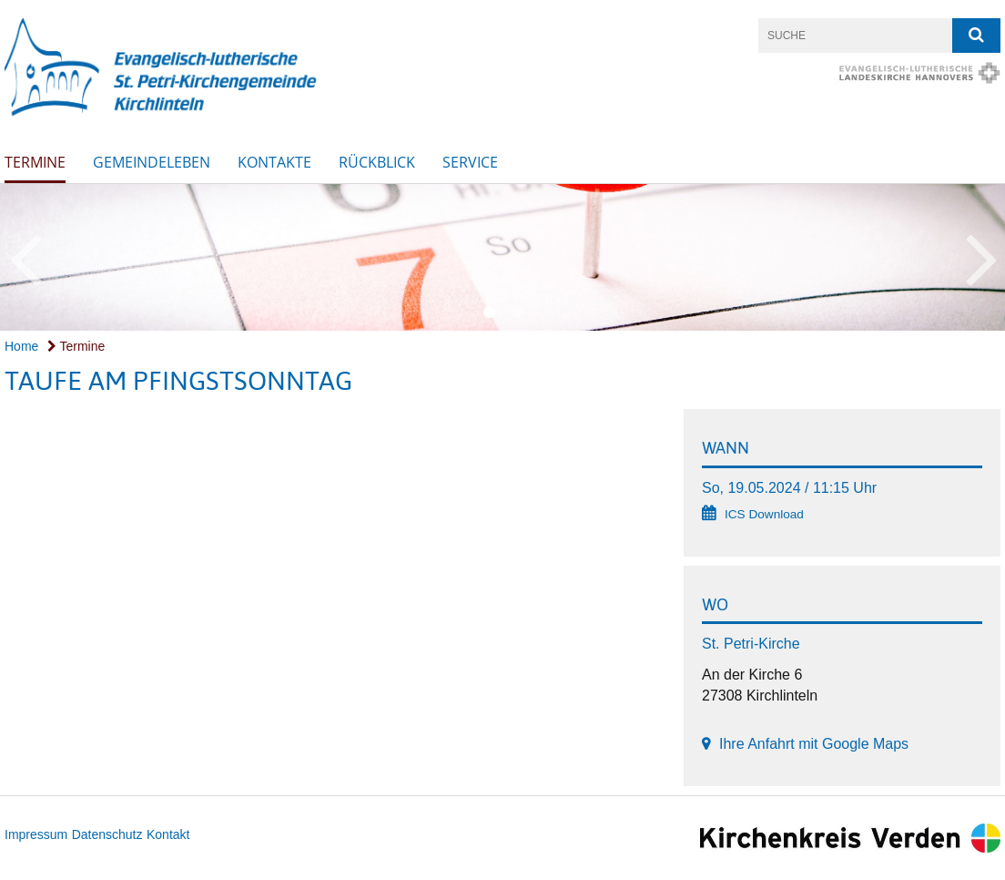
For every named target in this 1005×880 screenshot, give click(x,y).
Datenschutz (107, 834)
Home (21, 346)
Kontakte (274, 162)
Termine (35, 162)
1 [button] (489, 312)
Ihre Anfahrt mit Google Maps (814, 744)
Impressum (36, 834)
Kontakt (168, 834)
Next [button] (982, 256)
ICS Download (764, 514)
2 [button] (516, 312)
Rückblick (377, 162)
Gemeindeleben (151, 162)
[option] (502, 257)
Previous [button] (25, 256)
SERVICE (470, 162)
